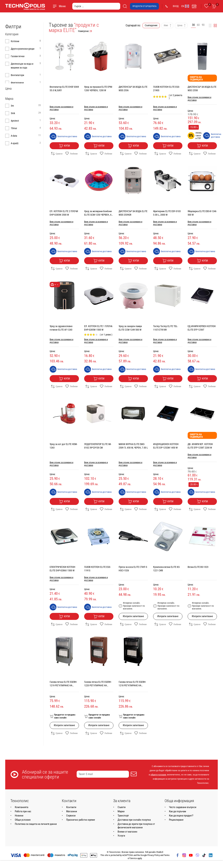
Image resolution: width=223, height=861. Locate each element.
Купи (64, 146)
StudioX (159, 852)
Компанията (21, 807)
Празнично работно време (80, 819)
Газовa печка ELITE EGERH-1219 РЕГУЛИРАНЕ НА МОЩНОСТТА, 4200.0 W (63, 685)
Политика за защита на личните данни (36, 824)
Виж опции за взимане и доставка (61, 108)
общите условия (158, 774)
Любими (71, 153)
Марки (121, 811)
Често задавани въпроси (182, 807)
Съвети (122, 807)
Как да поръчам (177, 811)
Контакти (71, 807)
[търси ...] (96, 6)
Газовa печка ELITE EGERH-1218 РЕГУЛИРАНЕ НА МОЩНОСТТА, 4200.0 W (132, 685)
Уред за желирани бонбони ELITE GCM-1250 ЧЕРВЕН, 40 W (98, 215)
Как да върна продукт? (181, 815)
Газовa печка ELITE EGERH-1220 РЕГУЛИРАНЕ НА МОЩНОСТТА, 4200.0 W (98, 685)
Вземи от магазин (127, 831)
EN (185, 6)
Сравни (57, 153)
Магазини (71, 811)
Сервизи (71, 815)
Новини (19, 815)
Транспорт (123, 815)
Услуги (121, 835)
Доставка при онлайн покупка (134, 819)
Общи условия (22, 819)
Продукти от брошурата (144, 6)
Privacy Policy (153, 855)
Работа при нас (23, 811)
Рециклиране (176, 819)
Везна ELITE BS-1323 (198, 567)
